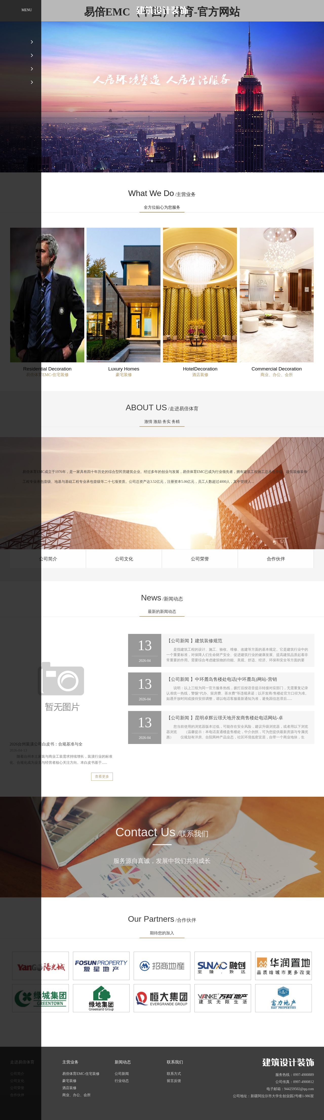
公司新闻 (122, 1074)
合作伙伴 (17, 1095)
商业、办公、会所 (76, 1095)
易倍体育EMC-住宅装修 (80, 1074)
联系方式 (174, 1074)
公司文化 (17, 1081)
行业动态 (122, 1081)
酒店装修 (69, 1088)
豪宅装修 (69, 1081)
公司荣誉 (17, 1088)
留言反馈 (174, 1081)
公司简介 (17, 1074)
